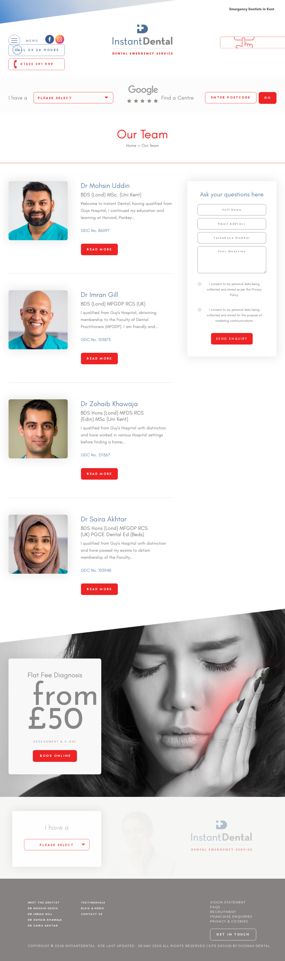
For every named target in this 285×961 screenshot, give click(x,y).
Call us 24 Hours (40, 58)
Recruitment (223, 927)
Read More (99, 264)
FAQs (215, 922)
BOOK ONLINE (55, 771)
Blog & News (94, 923)
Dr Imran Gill (42, 929)
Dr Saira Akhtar (45, 941)
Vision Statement (228, 917)
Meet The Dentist (46, 917)
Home (131, 160)
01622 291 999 (40, 73)
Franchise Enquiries (231, 931)
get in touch (233, 949)
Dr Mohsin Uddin (45, 923)
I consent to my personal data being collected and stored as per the (230, 304)
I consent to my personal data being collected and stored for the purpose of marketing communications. (230, 330)
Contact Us (93, 929)
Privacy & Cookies (229, 936)
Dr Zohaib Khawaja (47, 935)
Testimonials (95, 917)
